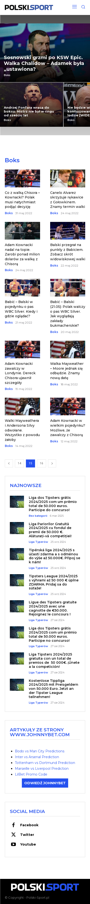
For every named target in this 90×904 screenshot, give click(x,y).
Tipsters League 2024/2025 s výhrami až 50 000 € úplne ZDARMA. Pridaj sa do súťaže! (53, 582)
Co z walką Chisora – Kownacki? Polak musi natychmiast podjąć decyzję (22, 200)
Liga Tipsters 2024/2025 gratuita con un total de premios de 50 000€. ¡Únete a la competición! (54, 660)
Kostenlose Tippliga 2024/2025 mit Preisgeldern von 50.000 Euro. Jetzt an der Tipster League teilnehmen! (53, 688)
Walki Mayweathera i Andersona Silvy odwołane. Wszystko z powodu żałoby (22, 430)
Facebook (29, 825)
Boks (7, 75)
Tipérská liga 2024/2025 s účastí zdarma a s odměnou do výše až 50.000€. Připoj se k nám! (54, 556)
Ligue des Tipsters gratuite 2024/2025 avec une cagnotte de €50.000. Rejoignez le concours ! (53, 608)
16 (41, 463)
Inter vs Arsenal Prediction (37, 757)
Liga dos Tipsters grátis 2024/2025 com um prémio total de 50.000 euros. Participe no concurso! (53, 634)
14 (19, 463)
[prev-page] (9, 463)
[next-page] (52, 463)
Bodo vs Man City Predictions (39, 751)
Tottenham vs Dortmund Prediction (45, 763)
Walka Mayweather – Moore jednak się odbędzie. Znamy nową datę (67, 370)
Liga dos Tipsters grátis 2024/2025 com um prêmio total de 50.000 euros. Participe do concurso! (53, 503)
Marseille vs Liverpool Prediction (42, 768)
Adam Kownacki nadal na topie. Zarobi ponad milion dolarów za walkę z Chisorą (22, 254)
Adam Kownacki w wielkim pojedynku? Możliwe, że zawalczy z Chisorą (67, 427)
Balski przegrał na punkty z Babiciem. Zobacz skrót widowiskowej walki (67, 252)
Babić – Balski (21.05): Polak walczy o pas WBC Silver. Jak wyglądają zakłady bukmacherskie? (67, 314)
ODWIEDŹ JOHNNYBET (45, 783)
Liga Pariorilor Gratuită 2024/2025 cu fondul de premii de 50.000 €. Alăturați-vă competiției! (50, 530)
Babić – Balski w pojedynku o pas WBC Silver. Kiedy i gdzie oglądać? (21, 309)
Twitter (27, 835)
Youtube (28, 844)
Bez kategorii (38, 516)
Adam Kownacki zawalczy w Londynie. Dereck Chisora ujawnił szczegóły (20, 373)
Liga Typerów (38, 542)
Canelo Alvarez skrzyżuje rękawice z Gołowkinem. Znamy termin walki (67, 200)
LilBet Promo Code (31, 774)
